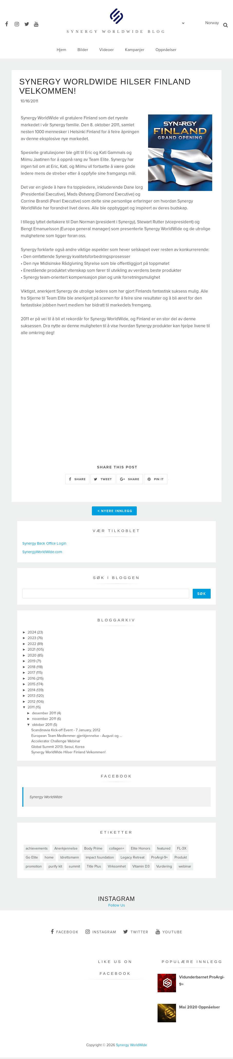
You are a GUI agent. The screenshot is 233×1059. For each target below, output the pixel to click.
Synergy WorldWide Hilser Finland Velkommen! (68, 754)
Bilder (82, 49)
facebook (65, 933)
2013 (32, 697)
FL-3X (181, 850)
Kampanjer (134, 49)
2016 (32, 680)
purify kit (55, 868)
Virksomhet (117, 868)
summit (74, 868)
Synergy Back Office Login (44, 545)
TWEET (103, 481)
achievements (37, 850)
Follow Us (116, 906)
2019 (32, 663)
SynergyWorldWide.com (42, 553)
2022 (32, 645)
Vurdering (164, 868)
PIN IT (156, 481)
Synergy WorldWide (46, 798)
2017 (32, 674)
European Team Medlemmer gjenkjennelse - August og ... (76, 737)
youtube (169, 933)
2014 (32, 691)
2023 (32, 640)
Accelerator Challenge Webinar (55, 743)
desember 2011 (44, 715)
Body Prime (93, 850)
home (49, 859)
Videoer (106, 49)
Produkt (180, 859)
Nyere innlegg (115, 513)
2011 (32, 709)
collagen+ (116, 850)
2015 (32, 686)
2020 (32, 657)
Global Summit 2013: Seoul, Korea (57, 748)
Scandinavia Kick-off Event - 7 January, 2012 (65, 732)
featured (163, 850)
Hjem (61, 49)
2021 (32, 651)
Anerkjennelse (65, 850)
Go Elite (32, 859)
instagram (100, 933)
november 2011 (44, 720)
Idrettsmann (69, 859)
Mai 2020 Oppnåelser (199, 1008)
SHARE (77, 481)
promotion (34, 868)
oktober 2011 (42, 726)
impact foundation (100, 859)
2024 (32, 634)
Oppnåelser (166, 49)
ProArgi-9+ (159, 859)
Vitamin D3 (141, 868)
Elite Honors (140, 850)
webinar (185, 868)
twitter (136, 933)
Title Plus (94, 868)
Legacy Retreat (132, 859)
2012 (32, 703)
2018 (32, 668)
